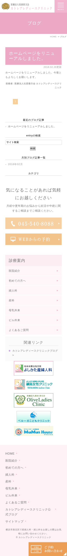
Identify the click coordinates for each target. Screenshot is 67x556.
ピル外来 (14, 320)
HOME (10, 453)
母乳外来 (14, 310)
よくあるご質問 (19, 329)
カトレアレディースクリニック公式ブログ (28, 512)
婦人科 (13, 290)
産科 (11, 300)
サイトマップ (14, 521)
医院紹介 (14, 270)
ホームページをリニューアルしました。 (32, 56)
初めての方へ (17, 280)
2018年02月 (15, 164)
